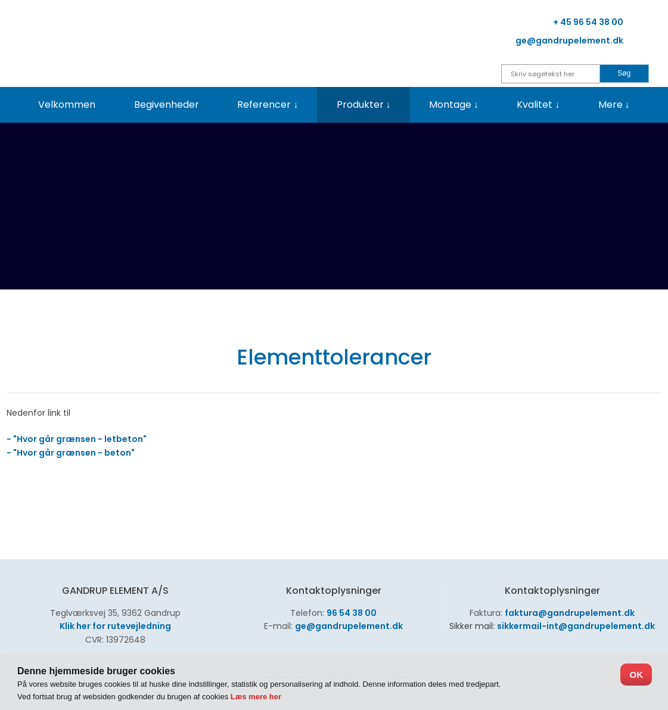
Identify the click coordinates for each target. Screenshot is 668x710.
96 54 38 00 (352, 613)
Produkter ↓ (364, 104)
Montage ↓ (454, 104)
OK (636, 674)
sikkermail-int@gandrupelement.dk (576, 626)
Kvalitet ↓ (538, 104)
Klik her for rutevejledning (115, 626)
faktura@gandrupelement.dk (570, 613)
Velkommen (66, 104)
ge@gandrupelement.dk (349, 626)
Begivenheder (166, 104)
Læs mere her (256, 696)
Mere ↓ (614, 104)
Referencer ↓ (267, 104)
